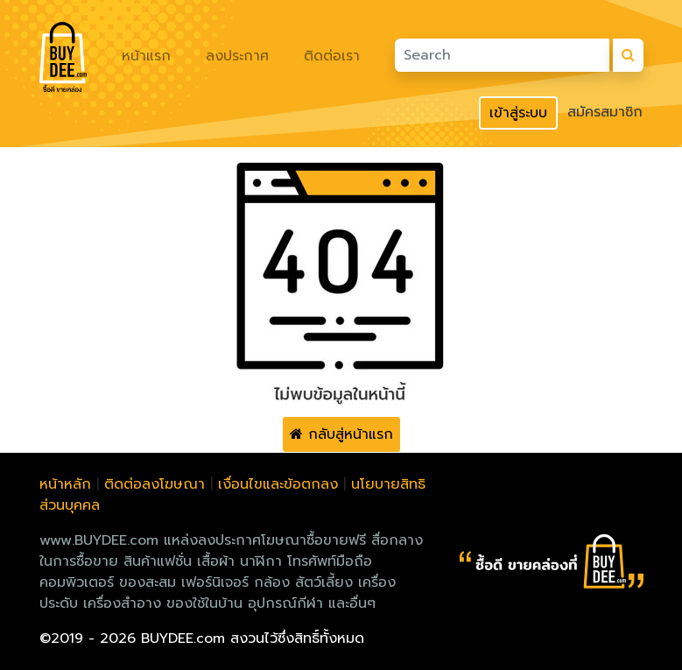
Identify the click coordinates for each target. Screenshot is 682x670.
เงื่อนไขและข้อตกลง (278, 484)
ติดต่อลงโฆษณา (154, 484)
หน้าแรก (146, 56)
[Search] (502, 55)
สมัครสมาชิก (605, 112)
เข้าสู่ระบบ (518, 112)
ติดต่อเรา (332, 56)
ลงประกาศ (237, 56)
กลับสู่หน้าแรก (341, 434)
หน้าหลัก (65, 484)
